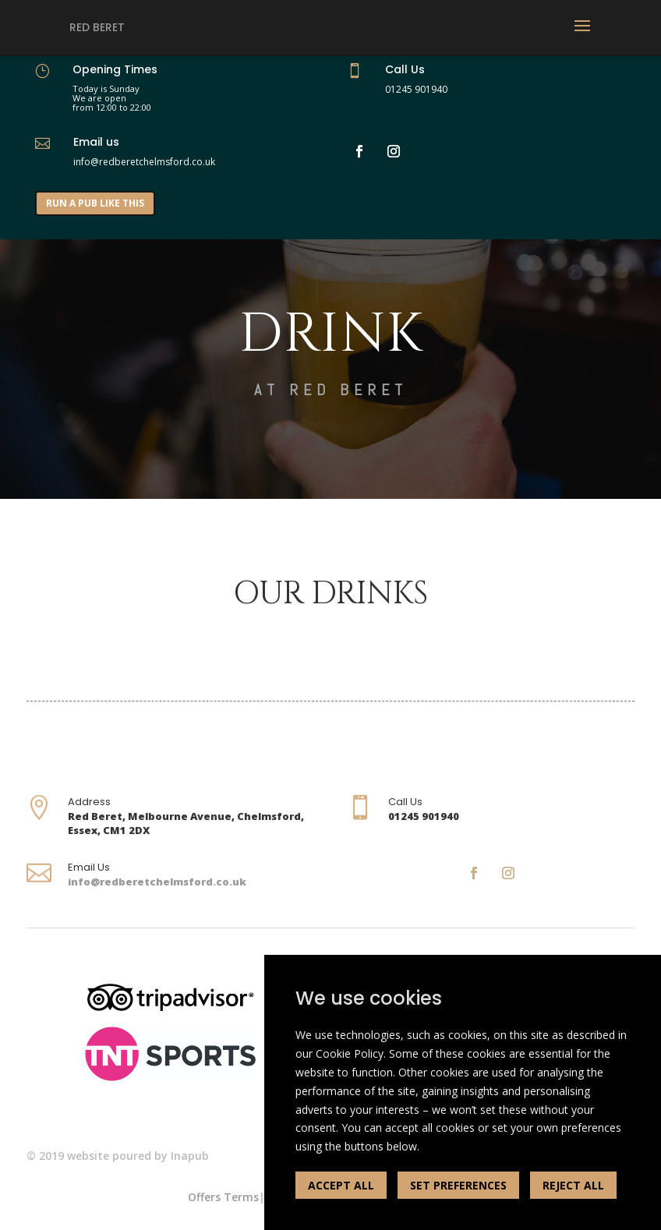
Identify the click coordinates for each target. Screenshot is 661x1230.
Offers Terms (223, 1196)
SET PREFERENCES (458, 1185)
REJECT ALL (573, 1185)
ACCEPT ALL (341, 1185)
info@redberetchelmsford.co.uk (157, 882)
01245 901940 (416, 89)
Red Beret (97, 27)
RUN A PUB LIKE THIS (95, 203)
